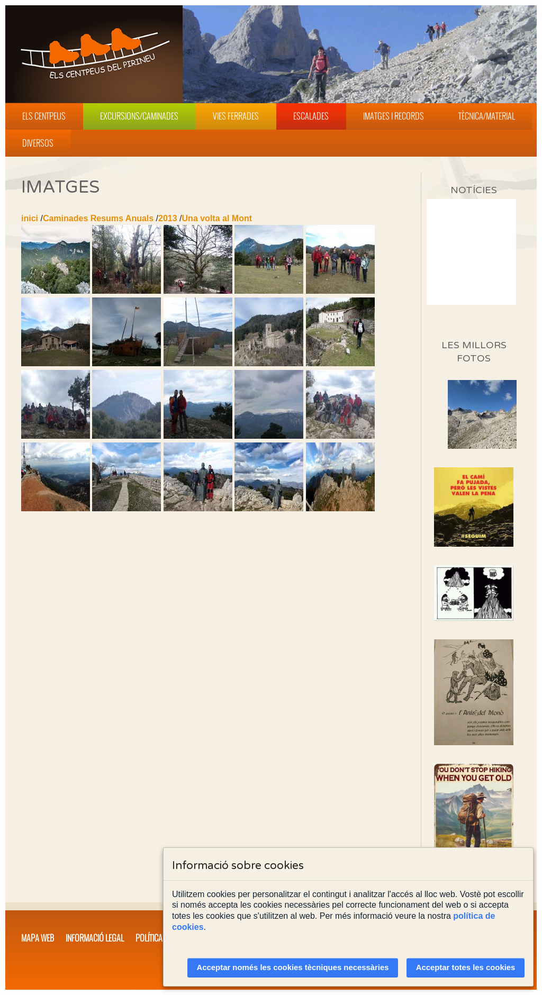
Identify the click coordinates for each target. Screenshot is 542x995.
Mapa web (37, 938)
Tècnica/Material (486, 116)
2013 (167, 218)
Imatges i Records (393, 116)
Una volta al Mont (217, 218)
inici (29, 218)
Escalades (311, 116)
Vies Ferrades (236, 116)
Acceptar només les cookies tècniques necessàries (293, 967)
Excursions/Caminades (139, 116)
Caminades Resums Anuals (98, 218)
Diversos (37, 143)
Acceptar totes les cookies (466, 967)
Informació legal (95, 938)
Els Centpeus (44, 116)
